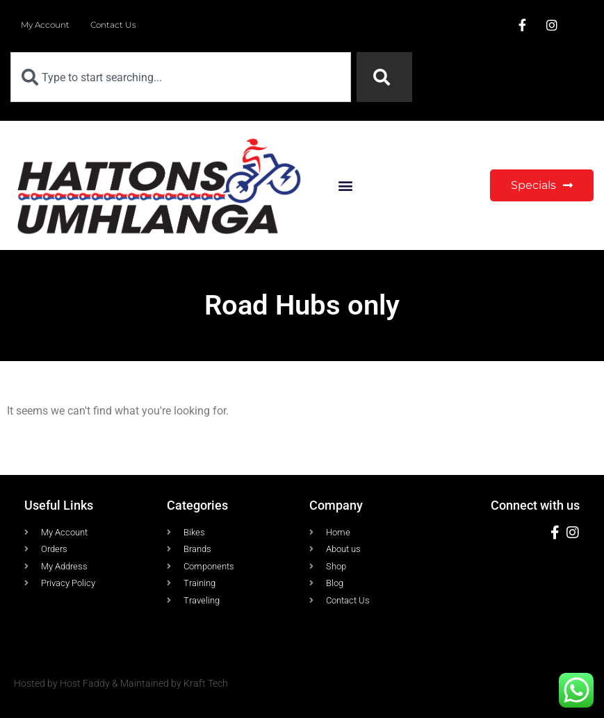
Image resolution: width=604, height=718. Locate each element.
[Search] (384, 77)
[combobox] (180, 77)
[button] (345, 185)
